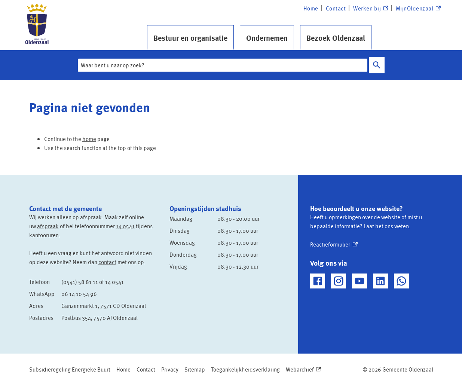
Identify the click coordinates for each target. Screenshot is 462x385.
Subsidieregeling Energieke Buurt (69, 369)
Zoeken (375, 65)
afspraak (48, 226)
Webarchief (303, 369)
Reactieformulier (333, 244)
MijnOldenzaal (418, 8)
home (89, 139)
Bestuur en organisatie (190, 37)
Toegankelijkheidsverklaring (245, 369)
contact (107, 262)
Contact (336, 8)
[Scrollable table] (93, 300)
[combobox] (222, 65)
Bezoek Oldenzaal (335, 37)
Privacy (169, 369)
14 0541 (125, 226)
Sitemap (194, 369)
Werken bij (370, 8)
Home (310, 8)
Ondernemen (267, 37)
